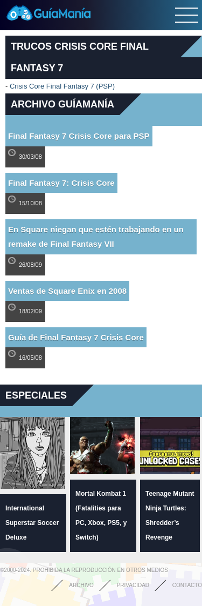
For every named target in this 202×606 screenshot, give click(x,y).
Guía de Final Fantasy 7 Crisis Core (76, 337)
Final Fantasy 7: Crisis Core (61, 182)
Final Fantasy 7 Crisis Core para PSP (79, 135)
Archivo (81, 585)
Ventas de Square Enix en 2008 (67, 290)
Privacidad (133, 585)
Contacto (187, 585)
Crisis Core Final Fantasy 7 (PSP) (62, 86)
